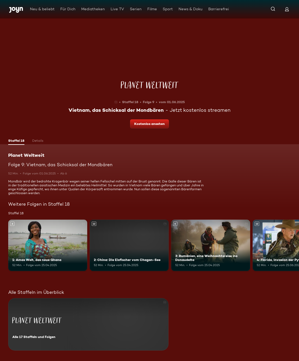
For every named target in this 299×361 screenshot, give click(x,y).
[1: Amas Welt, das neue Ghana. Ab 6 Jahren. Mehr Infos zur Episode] (47, 245)
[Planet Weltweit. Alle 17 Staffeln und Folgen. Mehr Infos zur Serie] (88, 324)
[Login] (287, 9)
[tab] (16, 141)
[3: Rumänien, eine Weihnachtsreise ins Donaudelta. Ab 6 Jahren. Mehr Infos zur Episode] (210, 245)
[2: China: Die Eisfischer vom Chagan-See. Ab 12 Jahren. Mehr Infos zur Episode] (129, 245)
